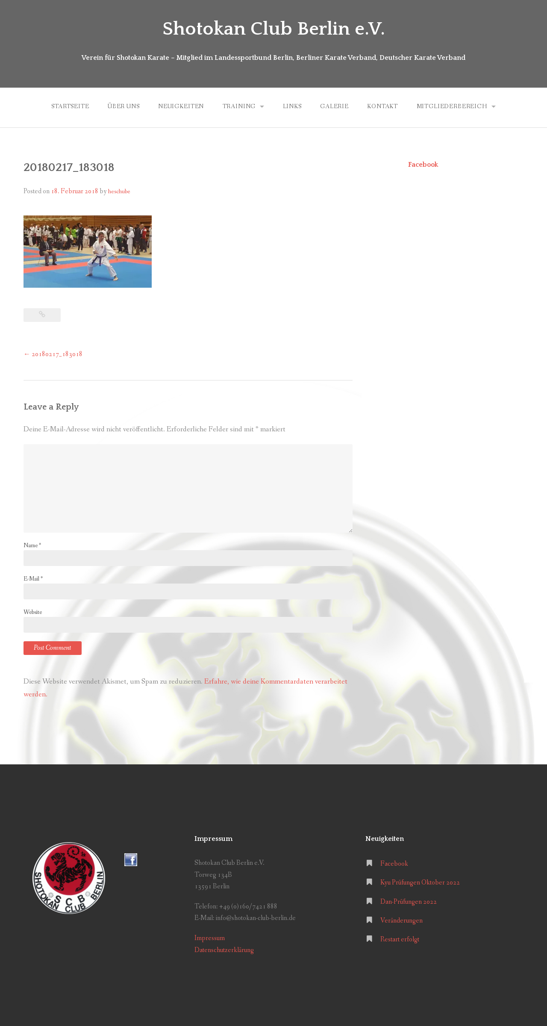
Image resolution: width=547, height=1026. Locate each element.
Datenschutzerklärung (224, 950)
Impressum (209, 938)
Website (33, 612)
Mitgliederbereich (452, 106)
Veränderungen (401, 920)
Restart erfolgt (399, 939)
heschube (119, 191)
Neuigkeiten (181, 106)
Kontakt (382, 106)
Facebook (423, 164)
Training (239, 106)
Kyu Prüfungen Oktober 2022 (420, 882)
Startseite (70, 106)
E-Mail (33, 579)
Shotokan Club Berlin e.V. (273, 29)
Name (32, 545)
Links (292, 106)
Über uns (124, 106)
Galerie (334, 106)
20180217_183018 (53, 354)
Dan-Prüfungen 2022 (408, 901)
